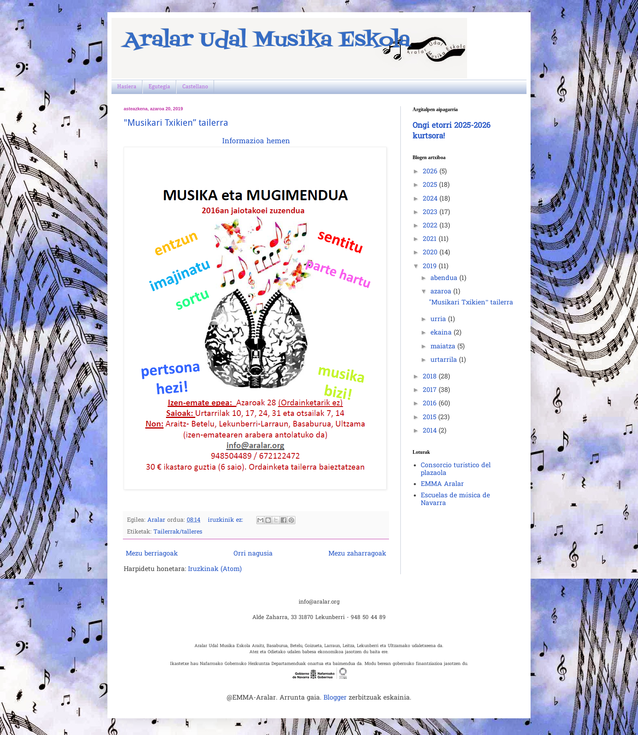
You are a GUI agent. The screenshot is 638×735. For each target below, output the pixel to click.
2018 (431, 377)
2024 (431, 199)
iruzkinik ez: (226, 520)
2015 (430, 417)
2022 (431, 226)
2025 (431, 185)
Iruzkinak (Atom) (215, 569)
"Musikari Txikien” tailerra (176, 123)
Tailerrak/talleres (177, 532)
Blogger (335, 698)
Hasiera (126, 87)
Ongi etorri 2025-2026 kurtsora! (451, 131)
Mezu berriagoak (152, 554)
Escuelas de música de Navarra (455, 499)
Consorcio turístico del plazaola (456, 469)
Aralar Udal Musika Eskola (267, 40)
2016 (431, 404)
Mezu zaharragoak (357, 554)
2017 (431, 390)
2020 (431, 253)
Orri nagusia (253, 554)
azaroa (441, 292)
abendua (444, 278)
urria (439, 319)
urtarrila (444, 360)
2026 (431, 172)
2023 (431, 212)
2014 (431, 431)
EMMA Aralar (442, 484)
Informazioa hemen (256, 141)
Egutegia (159, 87)
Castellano (195, 87)
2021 (431, 239)
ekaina (442, 333)
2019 (431, 266)
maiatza (443, 347)
